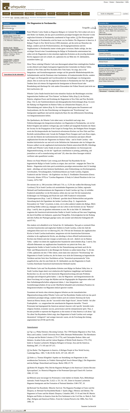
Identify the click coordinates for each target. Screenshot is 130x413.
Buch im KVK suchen (105, 34)
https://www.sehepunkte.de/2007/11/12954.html (107, 74)
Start (11, 17)
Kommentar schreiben (9, 26)
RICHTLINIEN (62, 13)
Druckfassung (8, 28)
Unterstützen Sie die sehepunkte (14, 74)
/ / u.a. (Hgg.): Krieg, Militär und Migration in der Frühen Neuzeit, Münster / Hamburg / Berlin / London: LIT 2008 (13, 51)
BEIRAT (52, 13)
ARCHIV (86, 13)
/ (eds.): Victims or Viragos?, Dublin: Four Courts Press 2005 (12, 62)
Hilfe (127, 2)
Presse (106, 2)
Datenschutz (120, 2)
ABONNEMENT (18, 13)
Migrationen (103, 91)
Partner (112, 2)
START (6, 13)
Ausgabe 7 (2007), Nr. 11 (21, 17)
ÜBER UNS (30, 13)
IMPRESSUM (75, 13)
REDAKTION (42, 13)
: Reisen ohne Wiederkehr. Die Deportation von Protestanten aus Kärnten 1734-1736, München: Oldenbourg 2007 (13, 38)
